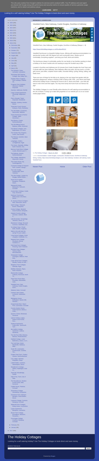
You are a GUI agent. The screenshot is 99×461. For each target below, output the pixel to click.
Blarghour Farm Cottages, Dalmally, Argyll (18, 265)
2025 (11, 25)
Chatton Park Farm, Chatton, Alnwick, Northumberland (19, 355)
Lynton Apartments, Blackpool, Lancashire (18, 409)
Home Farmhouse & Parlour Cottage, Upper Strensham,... (19, 116)
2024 (11, 27)
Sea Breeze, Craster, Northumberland (17, 121)
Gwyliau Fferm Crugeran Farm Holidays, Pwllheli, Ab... (18, 80)
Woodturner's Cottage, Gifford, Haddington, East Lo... (19, 368)
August (13, 55)
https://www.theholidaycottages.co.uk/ (53, 158)
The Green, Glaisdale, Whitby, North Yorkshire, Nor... (19, 145)
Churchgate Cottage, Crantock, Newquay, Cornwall (17, 420)
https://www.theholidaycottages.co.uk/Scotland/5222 (49, 49)
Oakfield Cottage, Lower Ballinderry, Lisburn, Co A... (19, 339)
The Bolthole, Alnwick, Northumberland (17, 154)
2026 (11, 22)
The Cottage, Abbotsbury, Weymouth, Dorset (18, 158)
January (13, 427)
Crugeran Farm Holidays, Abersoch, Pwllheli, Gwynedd (18, 86)
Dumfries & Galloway (81, 155)
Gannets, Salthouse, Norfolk (19, 90)
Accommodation (42, 155)
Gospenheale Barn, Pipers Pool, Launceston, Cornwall (19, 304)
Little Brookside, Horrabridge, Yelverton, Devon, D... (19, 219)
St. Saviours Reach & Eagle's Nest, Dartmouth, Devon (19, 201)
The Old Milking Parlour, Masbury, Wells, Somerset (19, 125)
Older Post (87, 167)
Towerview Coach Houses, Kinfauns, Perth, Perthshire (19, 107)
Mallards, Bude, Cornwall (18, 290)
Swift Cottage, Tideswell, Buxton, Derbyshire (18, 205)
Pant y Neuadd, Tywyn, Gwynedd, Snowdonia (18, 99)
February (14, 425)
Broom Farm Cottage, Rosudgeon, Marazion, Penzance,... (18, 414)
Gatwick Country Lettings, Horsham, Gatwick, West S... (19, 214)
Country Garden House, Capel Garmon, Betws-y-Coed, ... (19, 309)
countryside (60, 155)
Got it (55, 10)
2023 (11, 30)
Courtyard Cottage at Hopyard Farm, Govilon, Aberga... (19, 166)
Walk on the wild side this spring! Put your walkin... (19, 232)
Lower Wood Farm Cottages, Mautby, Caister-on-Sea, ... (19, 261)
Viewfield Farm (37, 160)
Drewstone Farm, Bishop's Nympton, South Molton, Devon (18, 396)
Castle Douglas (51, 155)
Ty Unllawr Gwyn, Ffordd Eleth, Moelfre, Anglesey (18, 227)
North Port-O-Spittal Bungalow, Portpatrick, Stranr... (18, 181)
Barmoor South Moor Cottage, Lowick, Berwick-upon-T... (19, 150)
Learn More (46, 10)
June (13, 60)
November (14, 48)
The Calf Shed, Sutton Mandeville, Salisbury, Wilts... (18, 345)
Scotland (76, 158)
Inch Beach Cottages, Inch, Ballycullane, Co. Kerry (19, 129)
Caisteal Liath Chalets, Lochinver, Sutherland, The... (18, 294)
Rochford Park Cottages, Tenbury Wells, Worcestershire (18, 251)
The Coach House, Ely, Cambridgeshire (17, 162)
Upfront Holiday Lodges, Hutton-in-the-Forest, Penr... (18, 319)
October (13, 50)
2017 (11, 430)
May (12, 63)
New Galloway (69, 158)
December (14, 45)
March (13, 68)
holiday (39, 158)
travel (88, 158)
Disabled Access (69, 155)
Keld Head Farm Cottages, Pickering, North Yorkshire (19, 245)
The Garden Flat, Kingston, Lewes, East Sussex (19, 133)
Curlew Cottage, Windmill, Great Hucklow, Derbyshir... (19, 209)
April (12, 65)
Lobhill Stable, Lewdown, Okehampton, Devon (18, 363)
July (12, 58)
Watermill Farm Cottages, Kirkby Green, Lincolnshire (19, 405)
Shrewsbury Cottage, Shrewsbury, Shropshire (18, 391)
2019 (11, 40)
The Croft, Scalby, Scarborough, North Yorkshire (17, 171)
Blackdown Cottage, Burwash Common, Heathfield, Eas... (19, 223)
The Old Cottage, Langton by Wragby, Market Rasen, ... (19, 176)
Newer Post (37, 167)
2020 (11, 38)
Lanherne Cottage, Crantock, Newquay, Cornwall (19, 401)
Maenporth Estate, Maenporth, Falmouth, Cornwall (18, 187)
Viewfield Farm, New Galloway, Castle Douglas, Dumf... (19, 286)
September (14, 53)
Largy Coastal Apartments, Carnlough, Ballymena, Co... (18, 94)
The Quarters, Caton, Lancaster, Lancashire (18, 71)
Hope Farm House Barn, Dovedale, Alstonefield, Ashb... (18, 280)
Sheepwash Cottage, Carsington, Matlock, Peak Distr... (19, 256)
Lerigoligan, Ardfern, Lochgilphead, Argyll (17, 141)
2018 (11, 43)
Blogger (53, 456)
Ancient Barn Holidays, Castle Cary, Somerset (19, 191)
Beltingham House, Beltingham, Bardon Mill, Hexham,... (18, 300)
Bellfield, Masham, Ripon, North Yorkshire (18, 269)
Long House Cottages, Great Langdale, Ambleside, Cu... (19, 236)
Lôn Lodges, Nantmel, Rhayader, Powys (17, 359)
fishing (35, 158)
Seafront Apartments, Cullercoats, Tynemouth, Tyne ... (18, 325)
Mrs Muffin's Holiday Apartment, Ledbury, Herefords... (17, 331)
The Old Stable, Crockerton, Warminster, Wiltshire (19, 111)
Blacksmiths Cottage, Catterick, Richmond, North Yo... (19, 274)
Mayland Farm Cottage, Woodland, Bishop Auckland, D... (18, 241)
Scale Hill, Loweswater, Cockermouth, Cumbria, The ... (18, 350)
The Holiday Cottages (24, 437)
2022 (11, 33)
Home (62, 167)
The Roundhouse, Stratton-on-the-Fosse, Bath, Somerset (19, 382)
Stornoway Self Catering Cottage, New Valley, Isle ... (19, 75)
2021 (11, 35)
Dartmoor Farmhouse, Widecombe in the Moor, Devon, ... (18, 196)
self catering (83, 158)
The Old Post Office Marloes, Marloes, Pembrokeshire (19, 335)
